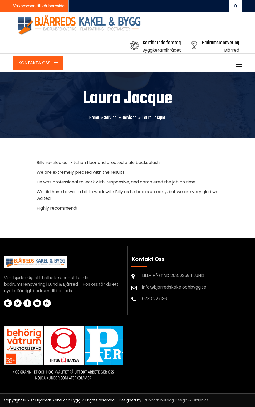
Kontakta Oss (34, 63)
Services (129, 118)
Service (110, 118)
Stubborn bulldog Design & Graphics (176, 400)
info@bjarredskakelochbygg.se (174, 287)
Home (94, 118)
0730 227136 (154, 299)
